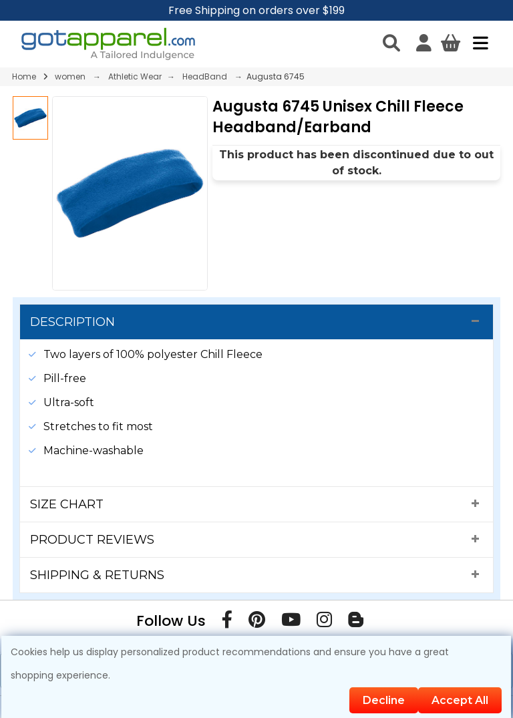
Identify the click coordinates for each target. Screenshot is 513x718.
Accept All (460, 700)
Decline (384, 700)
